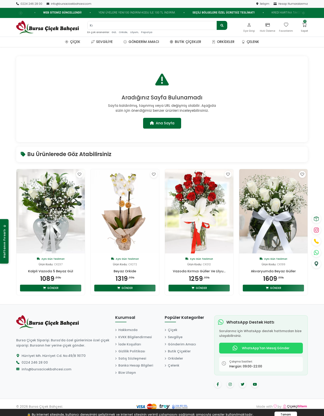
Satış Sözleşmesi (130, 358)
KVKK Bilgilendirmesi (133, 337)
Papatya (146, 32)
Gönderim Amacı (141, 41)
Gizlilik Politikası (130, 351)
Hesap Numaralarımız (291, 4)
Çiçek (72, 41)
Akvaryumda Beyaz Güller (273, 271)
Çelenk (250, 41)
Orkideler (223, 41)
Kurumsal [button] (125, 317)
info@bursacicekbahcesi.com (69, 4)
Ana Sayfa (162, 123)
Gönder (50, 288)
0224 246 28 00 (29, 4)
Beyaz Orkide (125, 271)
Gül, (114, 32)
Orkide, (123, 32)
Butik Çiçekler (185, 41)
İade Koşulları (128, 344)
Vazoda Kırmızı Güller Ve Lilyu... (199, 271)
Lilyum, (134, 32)
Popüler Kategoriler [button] (184, 317)
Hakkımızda (126, 330)
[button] (86, 41)
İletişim (263, 4)
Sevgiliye (102, 41)
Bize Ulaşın (125, 372)
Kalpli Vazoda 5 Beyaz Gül (50, 271)
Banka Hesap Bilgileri (134, 365)
